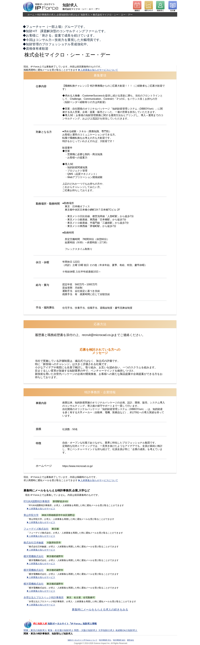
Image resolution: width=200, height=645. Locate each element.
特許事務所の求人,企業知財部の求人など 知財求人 (63, 14)
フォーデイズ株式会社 (36, 528)
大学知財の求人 (106, 630)
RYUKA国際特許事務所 (37, 501)
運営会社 (130, 640)
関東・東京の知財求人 (35, 630)
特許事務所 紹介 (119, 640)
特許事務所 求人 (105, 640)
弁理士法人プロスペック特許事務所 (44, 597)
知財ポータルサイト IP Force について (82, 640)
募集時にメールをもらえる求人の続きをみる (100, 609)
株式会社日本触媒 (34, 542)
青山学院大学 (31, 515)
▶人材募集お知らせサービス (41, 508)
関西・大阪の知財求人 (86, 630)
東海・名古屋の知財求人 (60, 630)
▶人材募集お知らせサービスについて (98, 70)
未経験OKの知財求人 (126, 630)
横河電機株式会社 (34, 556)
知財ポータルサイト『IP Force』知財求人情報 (60, 623)
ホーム (31, 14)
